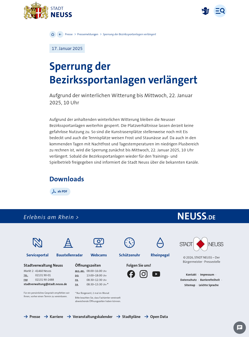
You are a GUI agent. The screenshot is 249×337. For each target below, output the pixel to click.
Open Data (159, 316)
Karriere (56, 316)
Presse (69, 34)
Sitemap (189, 285)
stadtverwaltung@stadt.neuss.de (45, 284)
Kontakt (191, 275)
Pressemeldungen (87, 34)
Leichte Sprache (209, 285)
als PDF (62, 191)
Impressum (207, 275)
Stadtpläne (131, 316)
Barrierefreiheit (210, 280)
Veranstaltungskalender (92, 316)
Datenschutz (188, 280)
